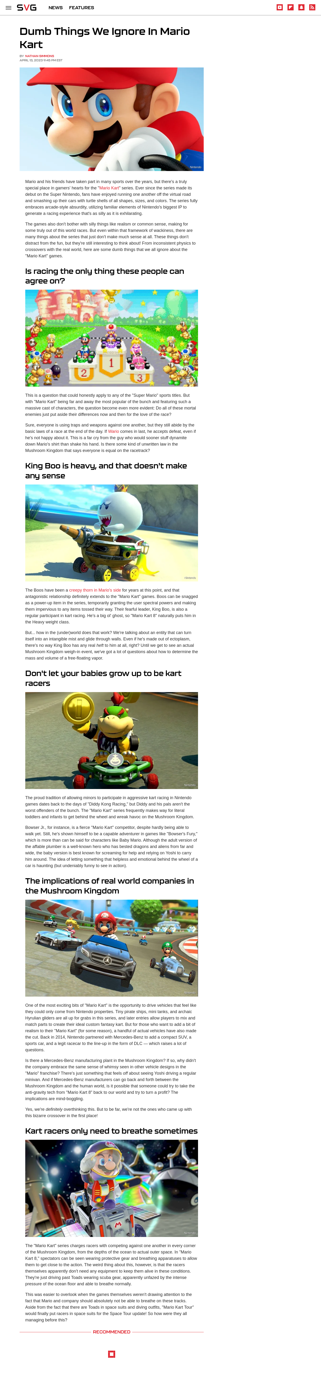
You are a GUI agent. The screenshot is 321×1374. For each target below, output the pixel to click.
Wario (113, 431)
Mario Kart (109, 188)
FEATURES (81, 7)
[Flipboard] (290, 9)
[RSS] (312, 9)
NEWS (56, 7)
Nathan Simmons (39, 56)
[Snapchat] (301, 9)
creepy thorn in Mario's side (95, 590)
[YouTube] (280, 9)
